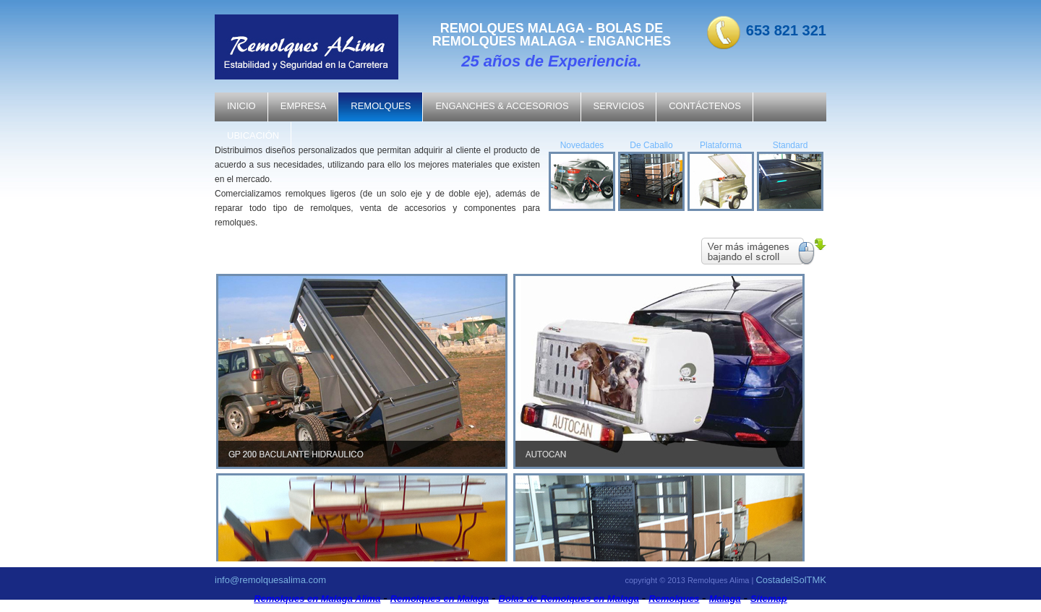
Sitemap (768, 598)
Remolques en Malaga (439, 598)
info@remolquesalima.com (270, 579)
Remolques (673, 598)
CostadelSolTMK (790, 579)
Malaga (725, 598)
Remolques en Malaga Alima (317, 598)
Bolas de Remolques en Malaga (569, 598)
